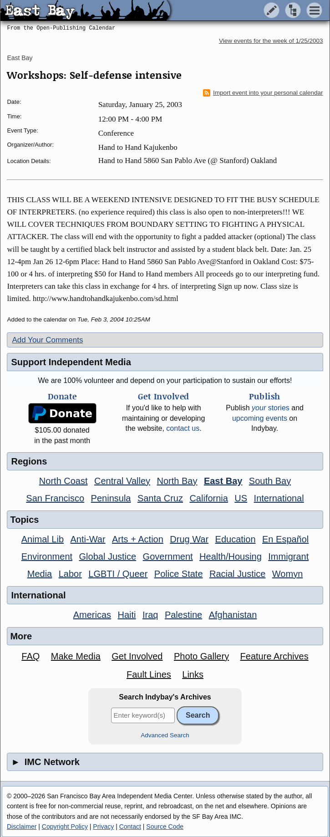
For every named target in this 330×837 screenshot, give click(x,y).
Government (168, 556)
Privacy (103, 826)
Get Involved (137, 656)
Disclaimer (21, 826)
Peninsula (111, 498)
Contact (130, 826)
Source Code (164, 826)
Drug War (189, 539)
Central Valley (122, 481)
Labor (70, 574)
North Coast (63, 481)
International (279, 498)
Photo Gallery (201, 656)
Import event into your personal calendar (263, 93)
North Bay (177, 481)
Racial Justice (237, 574)
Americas (92, 615)
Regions (29, 461)
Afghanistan (233, 615)
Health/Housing (230, 556)
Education (235, 539)
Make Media (76, 656)
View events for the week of (271, 40)
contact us (182, 428)
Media (39, 574)
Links (192, 674)
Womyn (287, 574)
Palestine (183, 615)
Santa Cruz (160, 498)
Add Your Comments (47, 340)
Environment (46, 556)
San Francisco (55, 498)
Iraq (150, 615)
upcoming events (259, 418)
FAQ (30, 656)
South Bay (270, 481)
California (208, 498)
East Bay (19, 57)
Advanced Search (165, 735)
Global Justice (108, 556)
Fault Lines (149, 674)
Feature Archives (274, 656)
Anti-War (88, 539)
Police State (178, 574)
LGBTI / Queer (117, 574)
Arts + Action (137, 539)
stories (270, 408)
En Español (285, 539)
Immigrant (288, 556)
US (240, 498)
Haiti (127, 615)
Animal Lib (42, 539)
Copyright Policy (65, 826)
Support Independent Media (71, 362)
